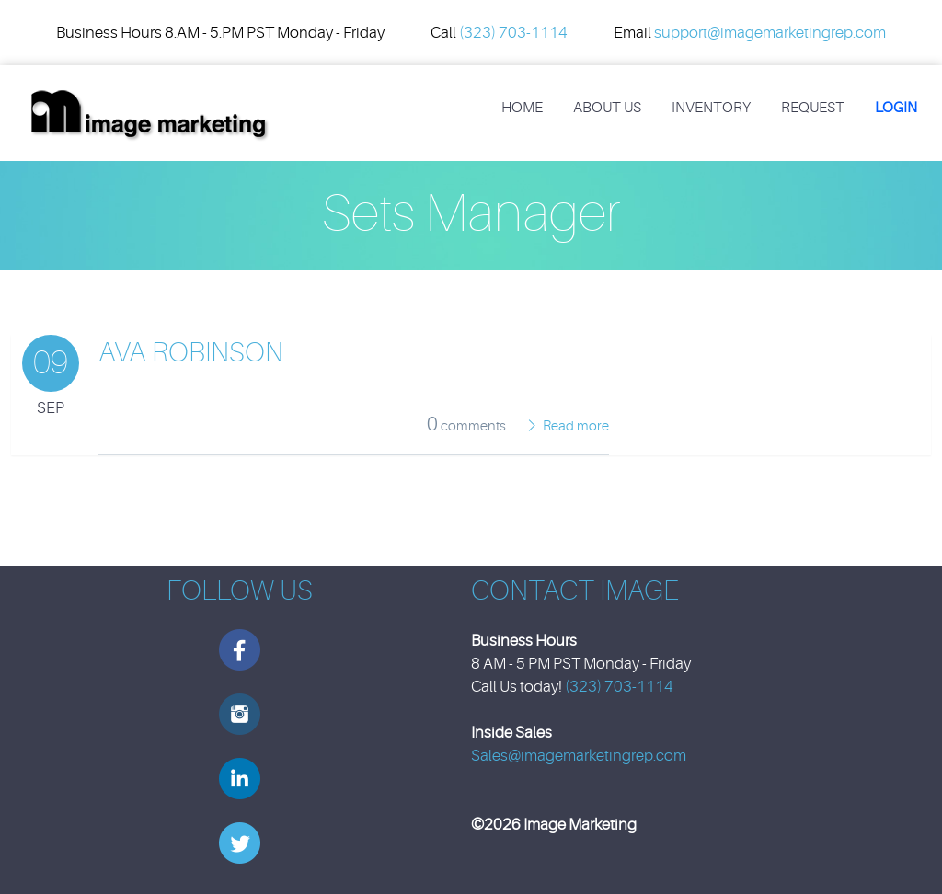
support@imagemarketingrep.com (770, 32)
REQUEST (812, 107)
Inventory (711, 107)
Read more (576, 426)
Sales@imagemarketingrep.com (578, 755)
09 (50, 363)
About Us (607, 107)
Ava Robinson (190, 352)
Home (522, 107)
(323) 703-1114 (513, 32)
